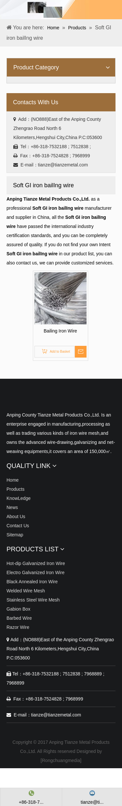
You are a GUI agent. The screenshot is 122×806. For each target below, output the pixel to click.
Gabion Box (18, 609)
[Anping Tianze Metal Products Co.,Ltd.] (12, 398)
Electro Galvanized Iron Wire (35, 572)
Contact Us (18, 525)
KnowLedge (19, 498)
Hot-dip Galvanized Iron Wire (36, 563)
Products (15, 489)
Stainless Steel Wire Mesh (33, 599)
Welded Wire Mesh (26, 590)
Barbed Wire (19, 618)
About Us (16, 516)
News (12, 507)
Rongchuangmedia (61, 760)
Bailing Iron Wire (60, 330)
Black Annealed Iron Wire (32, 581)
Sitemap (15, 534)
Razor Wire (18, 627)
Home (13, 480)
